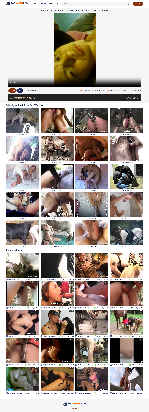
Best (35, 4)
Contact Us (75, 408)
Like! (12, 90)
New (43, 4)
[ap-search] (96, 4)
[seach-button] (129, 4)
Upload (138, 4)
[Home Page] (17, 3)
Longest (53, 4)
